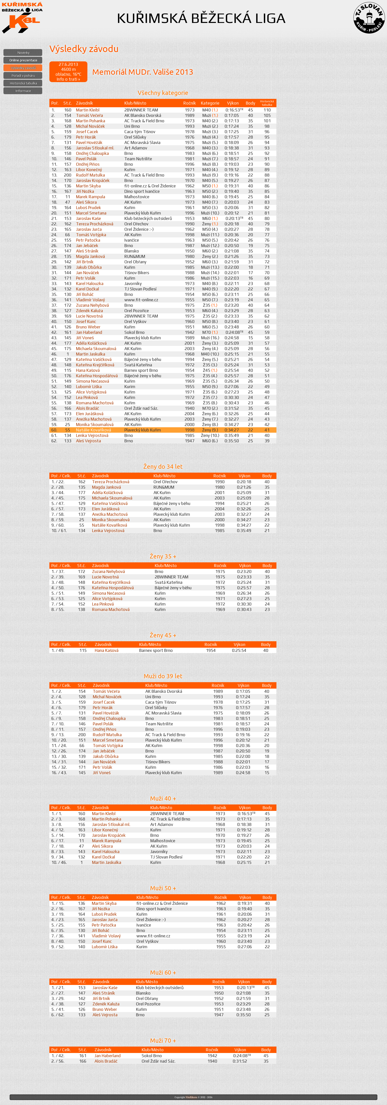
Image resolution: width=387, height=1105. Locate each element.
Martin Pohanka (90, 120)
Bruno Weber (88, 326)
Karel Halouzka (89, 283)
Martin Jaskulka (90, 354)
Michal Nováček (90, 126)
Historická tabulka (23, 83)
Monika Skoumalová (95, 424)
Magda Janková (90, 256)
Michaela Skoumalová (96, 348)
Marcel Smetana (91, 213)
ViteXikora (191, 1097)
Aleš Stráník (87, 251)
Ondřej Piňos (87, 164)
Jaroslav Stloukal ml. (95, 147)
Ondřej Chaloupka (92, 153)
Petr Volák (86, 278)
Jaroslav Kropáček (93, 180)
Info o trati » (68, 79)
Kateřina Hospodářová (97, 375)
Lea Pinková (87, 397)
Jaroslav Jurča (89, 229)
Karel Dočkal (87, 288)
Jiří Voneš (85, 337)
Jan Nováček (87, 272)
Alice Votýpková (91, 392)
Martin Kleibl (87, 109)
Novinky (23, 52)
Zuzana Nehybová (92, 305)
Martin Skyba (88, 185)
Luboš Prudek (88, 207)
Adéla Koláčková (91, 343)
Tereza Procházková (94, 223)
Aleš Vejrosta (88, 440)
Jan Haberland (89, 332)
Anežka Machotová (94, 419)
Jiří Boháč (85, 294)
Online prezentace (23, 60)
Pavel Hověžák (89, 142)
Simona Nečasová (92, 381)
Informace (23, 91)
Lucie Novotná (89, 316)
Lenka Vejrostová (92, 435)
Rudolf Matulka (90, 175)
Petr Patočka (88, 240)
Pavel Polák (86, 158)
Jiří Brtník (85, 261)
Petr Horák (86, 137)
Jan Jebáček (87, 245)
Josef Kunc (86, 321)
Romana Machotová (95, 402)
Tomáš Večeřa (89, 115)
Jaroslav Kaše (88, 218)
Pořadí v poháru (23, 75)
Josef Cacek (87, 131)
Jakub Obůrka (89, 267)
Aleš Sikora (86, 202)
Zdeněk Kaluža (89, 310)
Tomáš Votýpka (91, 234)
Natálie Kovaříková (93, 430)
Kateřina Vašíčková (94, 359)
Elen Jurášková (89, 413)
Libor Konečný (89, 169)
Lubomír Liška (89, 386)
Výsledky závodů (23, 68)
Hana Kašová (88, 370)
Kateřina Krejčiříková (95, 364)
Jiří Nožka (85, 191)
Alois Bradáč (87, 408)
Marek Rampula (90, 196)
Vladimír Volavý (90, 299)
